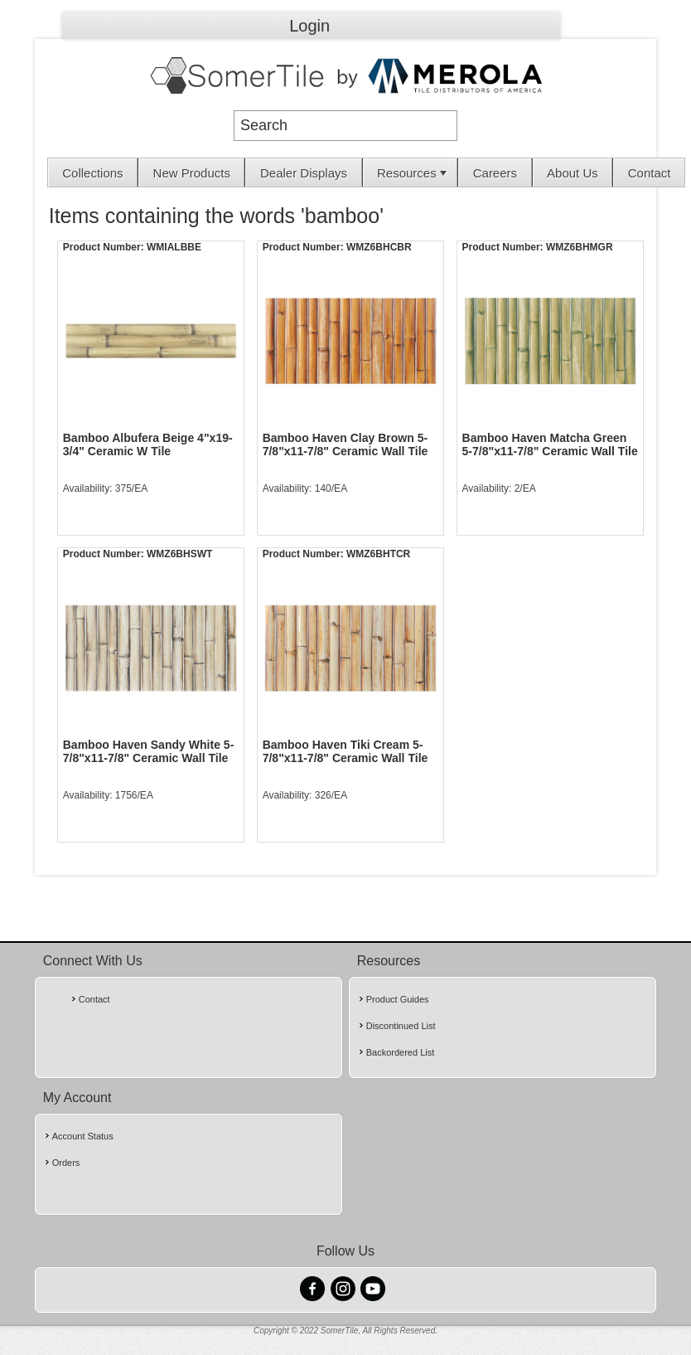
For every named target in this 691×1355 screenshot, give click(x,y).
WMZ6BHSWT (179, 554)
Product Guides (397, 999)
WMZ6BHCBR (379, 247)
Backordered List (400, 1052)
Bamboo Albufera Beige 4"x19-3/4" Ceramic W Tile (148, 444)
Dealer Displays (303, 173)
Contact (649, 173)
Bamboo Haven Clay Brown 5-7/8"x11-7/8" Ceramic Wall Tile (345, 444)
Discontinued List (401, 1026)
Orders (66, 1163)
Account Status (83, 1136)
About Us (572, 173)
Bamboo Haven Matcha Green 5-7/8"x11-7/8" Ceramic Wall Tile (550, 444)
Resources (413, 173)
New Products (191, 173)
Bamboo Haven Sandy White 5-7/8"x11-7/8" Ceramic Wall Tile (148, 751)
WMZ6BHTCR (378, 554)
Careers (495, 173)
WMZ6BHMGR (579, 247)
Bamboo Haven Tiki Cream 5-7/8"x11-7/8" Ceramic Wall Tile (345, 751)
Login (309, 26)
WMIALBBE (174, 247)
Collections (92, 173)
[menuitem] (93, 172)
